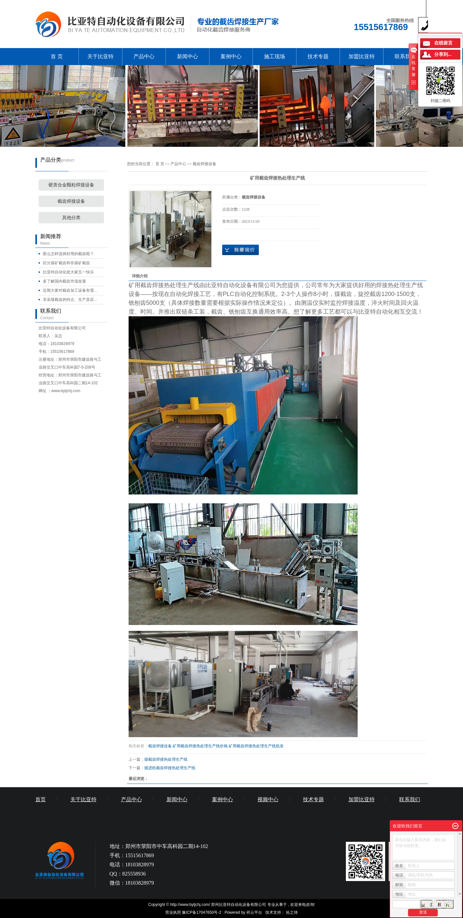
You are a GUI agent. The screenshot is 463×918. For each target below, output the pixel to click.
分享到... (443, 54)
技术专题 (318, 56)
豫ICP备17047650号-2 (201, 912)
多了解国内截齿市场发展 (64, 281)
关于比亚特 (100, 56)
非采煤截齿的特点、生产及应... (70, 299)
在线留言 (443, 43)
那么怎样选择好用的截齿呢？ (68, 253)
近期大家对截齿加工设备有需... (70, 290)
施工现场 (274, 56)
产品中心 (144, 56)
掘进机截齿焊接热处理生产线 (169, 768)
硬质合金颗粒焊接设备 (71, 184)
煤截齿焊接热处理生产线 (165, 759)
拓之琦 (292, 912)
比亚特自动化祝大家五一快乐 (68, 272)
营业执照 (173, 912)
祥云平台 (254, 912)
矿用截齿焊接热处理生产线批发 (256, 746)
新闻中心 (187, 56)
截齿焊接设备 (71, 201)
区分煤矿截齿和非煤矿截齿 (66, 263)
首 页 (56, 56)
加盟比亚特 (361, 56)
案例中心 (231, 56)
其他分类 (71, 217)
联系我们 (405, 56)
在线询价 (240, 250)
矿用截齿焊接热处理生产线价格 (200, 746)
